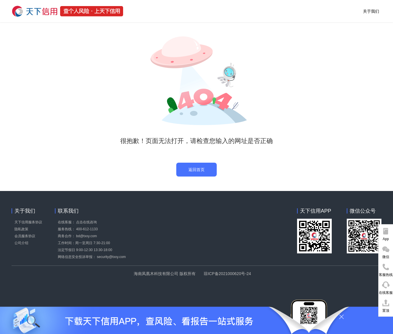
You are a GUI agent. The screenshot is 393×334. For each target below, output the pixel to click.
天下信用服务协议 (28, 222)
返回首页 (196, 169)
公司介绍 (21, 243)
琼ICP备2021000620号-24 (227, 273)
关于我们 (371, 11)
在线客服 (386, 293)
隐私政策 (21, 229)
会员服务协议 (24, 236)
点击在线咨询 (86, 222)
